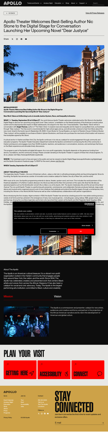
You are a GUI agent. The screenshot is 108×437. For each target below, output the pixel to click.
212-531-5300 (42, 400)
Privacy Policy (8, 417)
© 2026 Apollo (25, 417)
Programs (7, 413)
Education (58, 3)
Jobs (22, 406)
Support (82, 3)
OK (81, 231)
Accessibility (25, 404)
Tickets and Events (33, 3)
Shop (67, 3)
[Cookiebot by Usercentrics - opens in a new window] (86, 204)
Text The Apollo (43, 404)
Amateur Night (48, 3)
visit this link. (60, 161)
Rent (22, 402)
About (73, 3)
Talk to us (41, 402)
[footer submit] (102, 423)
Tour (22, 400)
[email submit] (79, 423)
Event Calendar (9, 400)
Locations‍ (41, 406)
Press (5, 411)
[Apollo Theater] (13, 3)
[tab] (29, 297)
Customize (53, 231)
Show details (86, 225)
